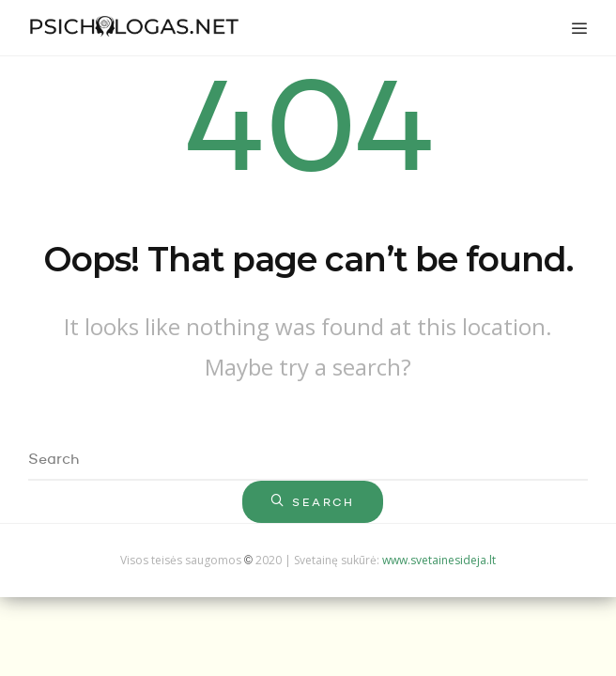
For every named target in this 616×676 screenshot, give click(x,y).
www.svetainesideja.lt (439, 560)
